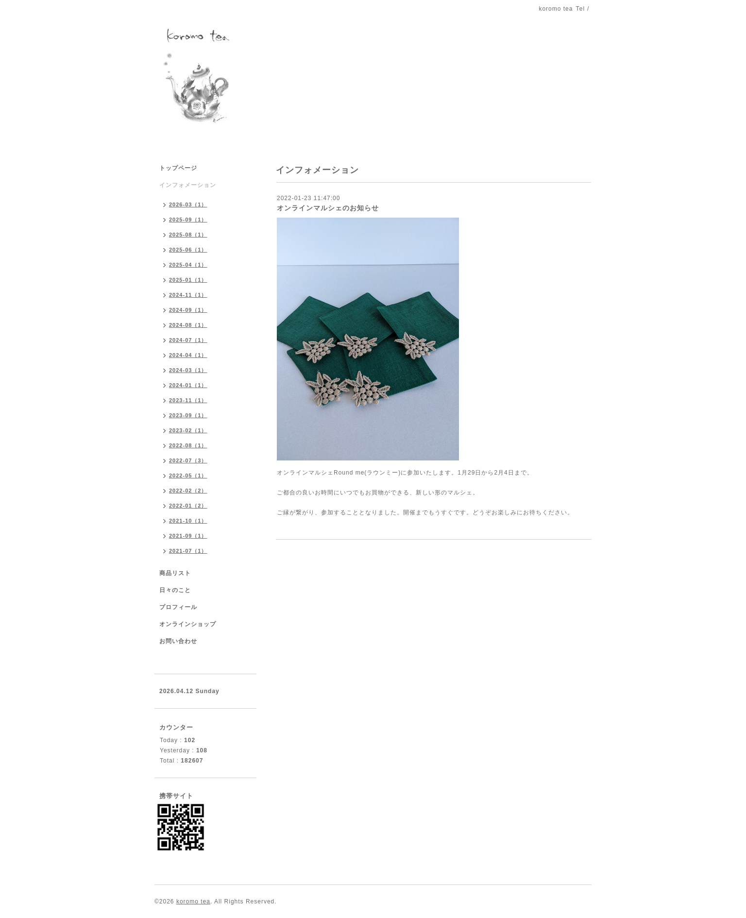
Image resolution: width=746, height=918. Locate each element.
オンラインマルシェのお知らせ (328, 208)
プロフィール (178, 607)
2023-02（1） (188, 430)
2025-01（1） (188, 280)
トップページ (178, 168)
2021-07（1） (188, 551)
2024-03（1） (188, 370)
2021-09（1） (188, 536)
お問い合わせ (178, 641)
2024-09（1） (188, 310)
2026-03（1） (188, 204)
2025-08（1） (188, 235)
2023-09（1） (188, 415)
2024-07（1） (188, 340)
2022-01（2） (188, 506)
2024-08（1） (188, 325)
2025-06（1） (188, 250)
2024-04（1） (188, 355)
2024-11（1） (188, 295)
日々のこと (175, 590)
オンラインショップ (187, 624)
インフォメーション (187, 185)
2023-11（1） (188, 400)
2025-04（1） (188, 265)
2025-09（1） (188, 219)
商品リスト (175, 573)
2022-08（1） (188, 445)
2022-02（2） (188, 490)
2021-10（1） (188, 521)
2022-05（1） (188, 475)
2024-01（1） (188, 385)
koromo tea (193, 901)
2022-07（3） (188, 460)
